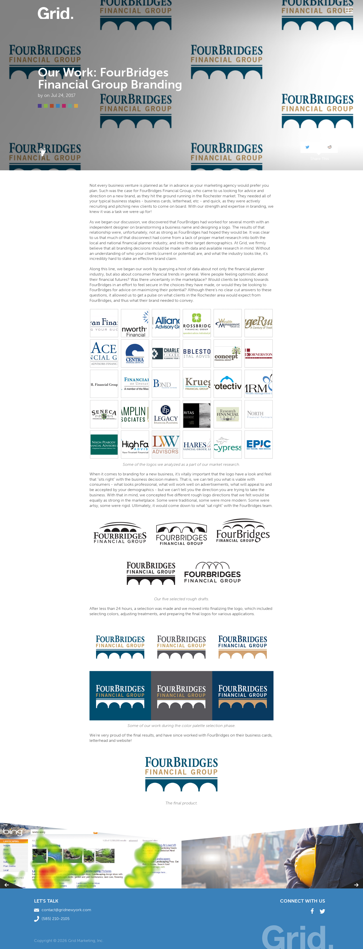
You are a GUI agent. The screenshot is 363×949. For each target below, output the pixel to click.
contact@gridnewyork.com (62, 909)
